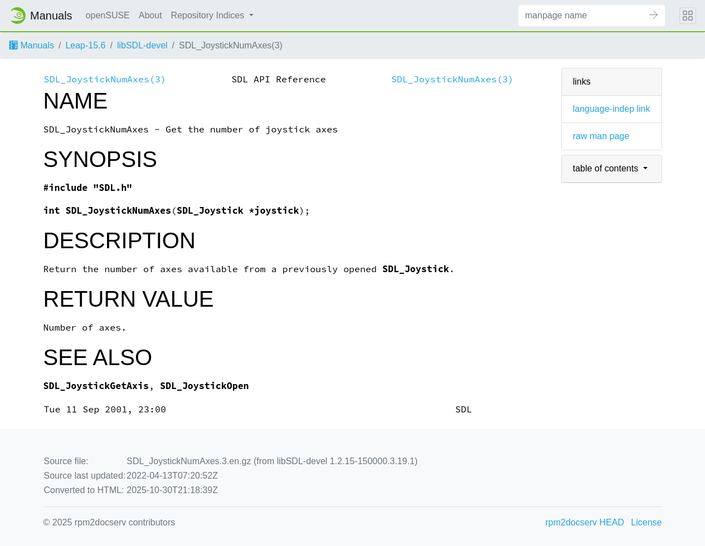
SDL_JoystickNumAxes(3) (105, 79)
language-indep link (611, 109)
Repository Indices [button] (209, 15)
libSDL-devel (142, 45)
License (646, 522)
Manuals (31, 45)
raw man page (601, 136)
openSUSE (108, 15)
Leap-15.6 (85, 45)
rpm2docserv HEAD (585, 522)
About (150, 15)
